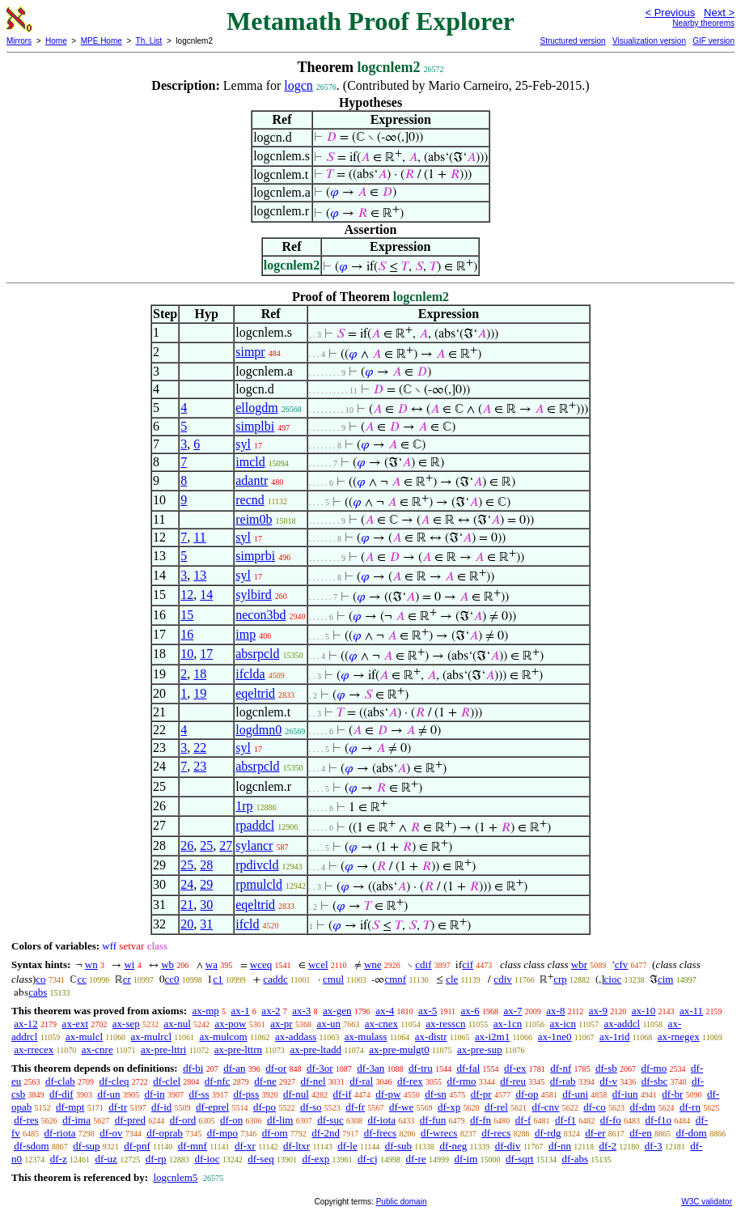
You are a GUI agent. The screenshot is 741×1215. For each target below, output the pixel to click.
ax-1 (240, 1011)
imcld (250, 462)
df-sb (606, 1068)
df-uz (105, 1159)
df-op (526, 1094)
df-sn (436, 1094)
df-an (234, 1068)
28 (206, 865)
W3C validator (706, 1201)
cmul (333, 979)
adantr (251, 480)
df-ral (361, 1081)
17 (206, 654)
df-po (264, 1107)
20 (186, 924)
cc (82, 979)
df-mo (654, 1068)
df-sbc (654, 1081)
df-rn (690, 1107)
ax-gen (337, 1011)
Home (56, 40)
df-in (154, 1094)
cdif (423, 964)
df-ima (76, 1120)
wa (211, 964)
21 (186, 904)
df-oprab (164, 1133)
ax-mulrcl (150, 1036)
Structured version (572, 40)
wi (129, 964)
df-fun (433, 1120)
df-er (595, 1133)
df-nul (296, 1094)
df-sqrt (520, 1159)
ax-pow (231, 1023)
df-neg (453, 1146)
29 (206, 884)
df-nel (313, 1081)
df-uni (575, 1094)
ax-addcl (621, 1023)
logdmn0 (258, 730)
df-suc (330, 1120)
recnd (250, 500)
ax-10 (644, 1011)
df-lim (280, 1120)
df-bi (193, 1068)
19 (199, 693)
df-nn (559, 1146)
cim (666, 979)
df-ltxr (296, 1146)
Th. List (149, 40)
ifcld (247, 924)
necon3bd (260, 615)
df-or (275, 1068)
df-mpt (70, 1107)
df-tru (421, 1068)
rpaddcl (254, 825)
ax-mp (206, 1011)
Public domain (401, 1201)
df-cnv (546, 1107)
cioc (613, 979)
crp (560, 979)
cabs (37, 992)
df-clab (60, 1081)
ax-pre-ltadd (315, 1049)
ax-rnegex (679, 1036)
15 (186, 615)
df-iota (381, 1120)
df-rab (563, 1081)
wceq (261, 964)
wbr (579, 964)
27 (225, 845)
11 (199, 537)
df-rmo (461, 1081)
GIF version (713, 40)
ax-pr (281, 1023)
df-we (401, 1107)
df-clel (166, 1081)
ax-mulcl (84, 1036)
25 (206, 845)
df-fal (468, 1068)
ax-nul (177, 1023)
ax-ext (75, 1023)
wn (91, 964)
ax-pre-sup (479, 1049)
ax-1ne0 (555, 1036)
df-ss (198, 1094)
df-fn (480, 1120)
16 (186, 634)
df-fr (355, 1107)
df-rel (496, 1107)
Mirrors (19, 40)
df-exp (315, 1159)
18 (199, 674)
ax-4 (384, 1011)
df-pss (246, 1094)
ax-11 (691, 1011)
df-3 (654, 1146)
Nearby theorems (703, 23)
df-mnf (192, 1146)
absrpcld (257, 654)
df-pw (387, 1094)
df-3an (370, 1068)
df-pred (130, 1120)
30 (206, 904)
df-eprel (212, 1107)
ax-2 (270, 1011)
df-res (26, 1120)
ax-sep (126, 1023)
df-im (465, 1159)
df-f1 (565, 1120)
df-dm (642, 1107)
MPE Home (101, 40)
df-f (523, 1120)
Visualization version (649, 40)
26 (186, 845)
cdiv (502, 979)
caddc (275, 979)
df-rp (156, 1159)
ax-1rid (614, 1036)
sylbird (253, 594)
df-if (342, 1094)
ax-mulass (366, 1036)
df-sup (86, 1146)
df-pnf (137, 1146)
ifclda (250, 674)
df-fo (610, 1120)
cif (467, 964)
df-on (231, 1120)
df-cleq (114, 1081)
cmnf (395, 979)
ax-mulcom (223, 1036)
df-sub (398, 1146)
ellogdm (256, 407)
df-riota (60, 1133)
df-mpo (222, 1133)
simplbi (254, 426)
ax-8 (555, 1011)
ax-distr (431, 1036)
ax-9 (598, 1011)
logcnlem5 (175, 1177)
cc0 (172, 979)
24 (186, 884)
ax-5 (427, 1011)
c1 (217, 979)
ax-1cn (507, 1023)
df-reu (513, 1081)
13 (199, 575)
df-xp (449, 1107)
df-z (58, 1159)
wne (373, 964)
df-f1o (659, 1120)
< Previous (670, 12)
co (40, 979)
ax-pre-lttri (163, 1049)
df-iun (625, 1094)
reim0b (253, 519)
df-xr (245, 1146)
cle (452, 979)
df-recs (495, 1133)
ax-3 (301, 1011)
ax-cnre (97, 1049)
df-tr (117, 1107)
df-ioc (206, 1159)
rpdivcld (256, 865)
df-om (275, 1133)
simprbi (255, 556)
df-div (508, 1146)
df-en (640, 1133)
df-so (311, 1107)
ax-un (328, 1023)
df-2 (607, 1146)
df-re (415, 1159)
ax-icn (563, 1023)
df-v (608, 1081)
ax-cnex (381, 1023)
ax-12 (26, 1023)
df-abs (574, 1159)
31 (206, 924)
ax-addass (295, 1036)
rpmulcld (258, 884)
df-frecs (380, 1133)
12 (186, 594)
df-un (108, 1094)
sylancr (254, 845)
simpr (250, 352)
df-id (161, 1107)
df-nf (560, 1068)
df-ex (515, 1068)
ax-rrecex (33, 1049)
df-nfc (218, 1081)
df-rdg (548, 1133)
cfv (622, 964)
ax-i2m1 (492, 1036)
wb (167, 964)
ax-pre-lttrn (238, 1049)
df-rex (410, 1081)
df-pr (481, 1094)
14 (206, 594)
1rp (243, 806)
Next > (719, 12)
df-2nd (325, 1133)
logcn (298, 85)
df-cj (368, 1159)
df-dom (690, 1133)
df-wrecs (439, 1133)
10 (186, 654)
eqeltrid (255, 693)
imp (245, 634)
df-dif (61, 1094)
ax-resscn (445, 1023)
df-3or (320, 1068)
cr (127, 979)
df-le (347, 1146)
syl (243, 444)
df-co (594, 1107)
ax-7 (512, 1011)
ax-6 (470, 1011)
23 (199, 766)
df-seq (261, 1159)
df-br (672, 1094)
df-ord (183, 1120)
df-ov (111, 1133)
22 (199, 747)
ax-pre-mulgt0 (399, 1049)
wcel (318, 964)
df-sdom (31, 1146)
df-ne (265, 1081)
